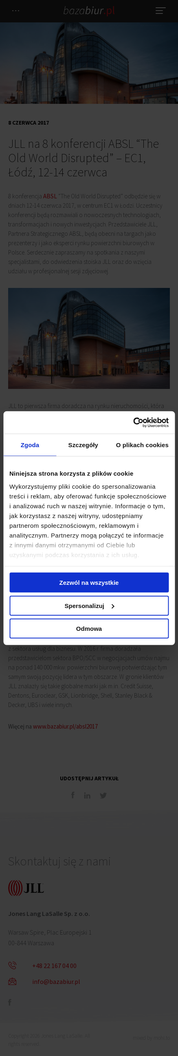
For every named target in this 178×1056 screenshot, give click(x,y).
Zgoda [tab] (30, 444)
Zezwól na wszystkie (89, 582)
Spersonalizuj (89, 605)
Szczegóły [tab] (83, 444)
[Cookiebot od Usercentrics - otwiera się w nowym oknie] (133, 422)
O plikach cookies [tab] (142, 444)
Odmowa (89, 628)
